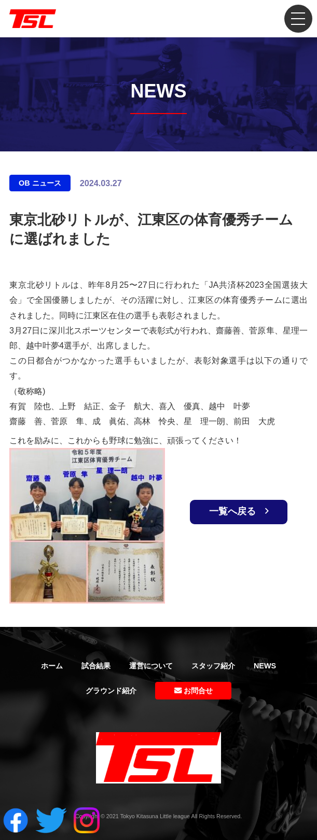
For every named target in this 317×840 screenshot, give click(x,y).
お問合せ (193, 691)
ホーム (52, 666)
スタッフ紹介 (213, 666)
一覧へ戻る (239, 511)
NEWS (265, 666)
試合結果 (96, 666)
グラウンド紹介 (111, 691)
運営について (151, 666)
